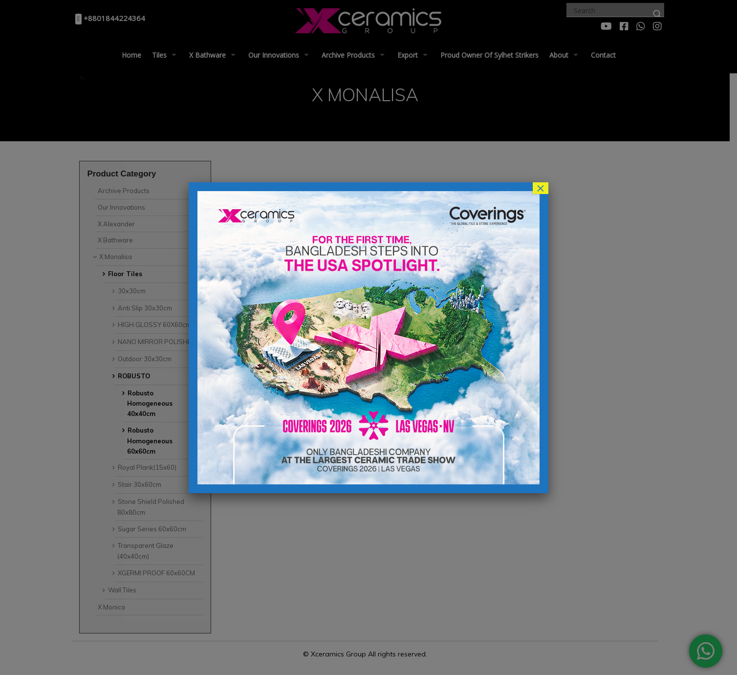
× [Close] (540, 188)
